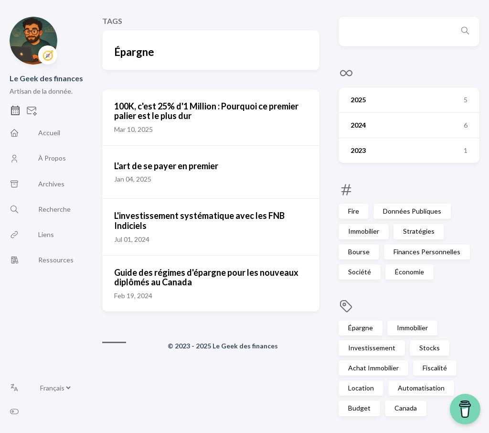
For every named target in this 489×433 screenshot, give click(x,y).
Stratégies (419, 231)
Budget (359, 408)
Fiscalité (435, 368)
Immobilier (363, 231)
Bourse (359, 252)
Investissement (371, 348)
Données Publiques (412, 211)
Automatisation (421, 388)
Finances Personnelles (426, 252)
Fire (353, 211)
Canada (405, 408)
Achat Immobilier (373, 368)
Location (361, 388)
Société (359, 272)
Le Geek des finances (46, 78)
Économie (409, 272)
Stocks (429, 348)
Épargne (360, 328)
